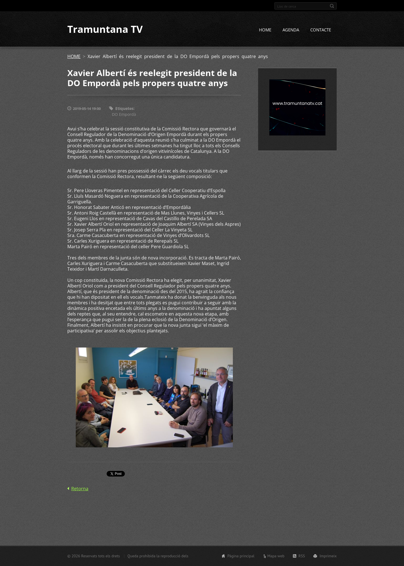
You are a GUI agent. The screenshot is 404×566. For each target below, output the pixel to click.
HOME (265, 30)
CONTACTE (320, 30)
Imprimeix (328, 555)
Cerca (332, 6)
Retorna (79, 489)
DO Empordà (124, 114)
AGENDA (291, 30)
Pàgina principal (240, 555)
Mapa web (275, 555)
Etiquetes (124, 108)
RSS (302, 555)
